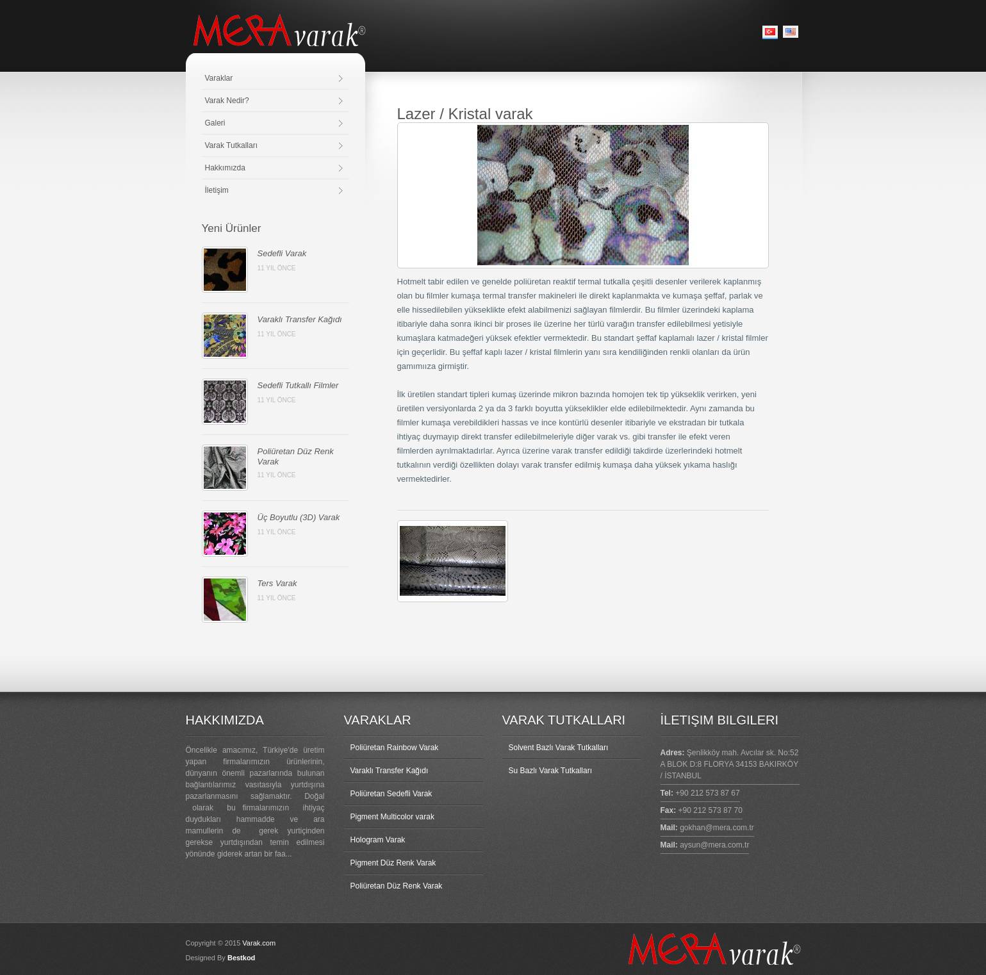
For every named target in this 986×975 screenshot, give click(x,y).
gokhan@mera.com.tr (717, 827)
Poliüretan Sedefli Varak (391, 793)
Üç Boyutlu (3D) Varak (299, 517)
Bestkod (241, 958)
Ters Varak (277, 583)
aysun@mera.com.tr (714, 844)
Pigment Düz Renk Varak (393, 862)
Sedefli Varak (282, 253)
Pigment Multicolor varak (392, 816)
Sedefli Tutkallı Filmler (298, 385)
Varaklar (219, 78)
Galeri (215, 123)
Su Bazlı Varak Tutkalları (551, 770)
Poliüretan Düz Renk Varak (396, 885)
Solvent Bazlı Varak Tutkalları (559, 747)
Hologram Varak (378, 839)
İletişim (217, 190)
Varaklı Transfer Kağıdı (300, 319)
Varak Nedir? (227, 100)
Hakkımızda (225, 167)
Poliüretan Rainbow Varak (394, 747)
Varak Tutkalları (231, 145)
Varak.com (258, 943)
